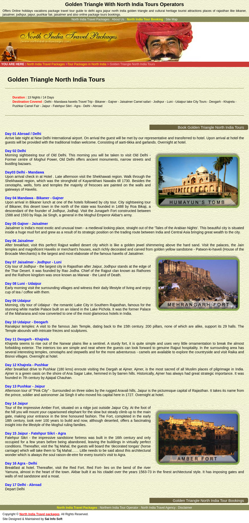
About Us (118, 19)
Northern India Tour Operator (119, 507)
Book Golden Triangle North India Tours (211, 127)
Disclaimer (185, 507)
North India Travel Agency (158, 507)
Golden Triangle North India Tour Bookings (208, 500)
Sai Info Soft (53, 519)
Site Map (171, 19)
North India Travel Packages (91, 19)
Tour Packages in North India (87, 64)
